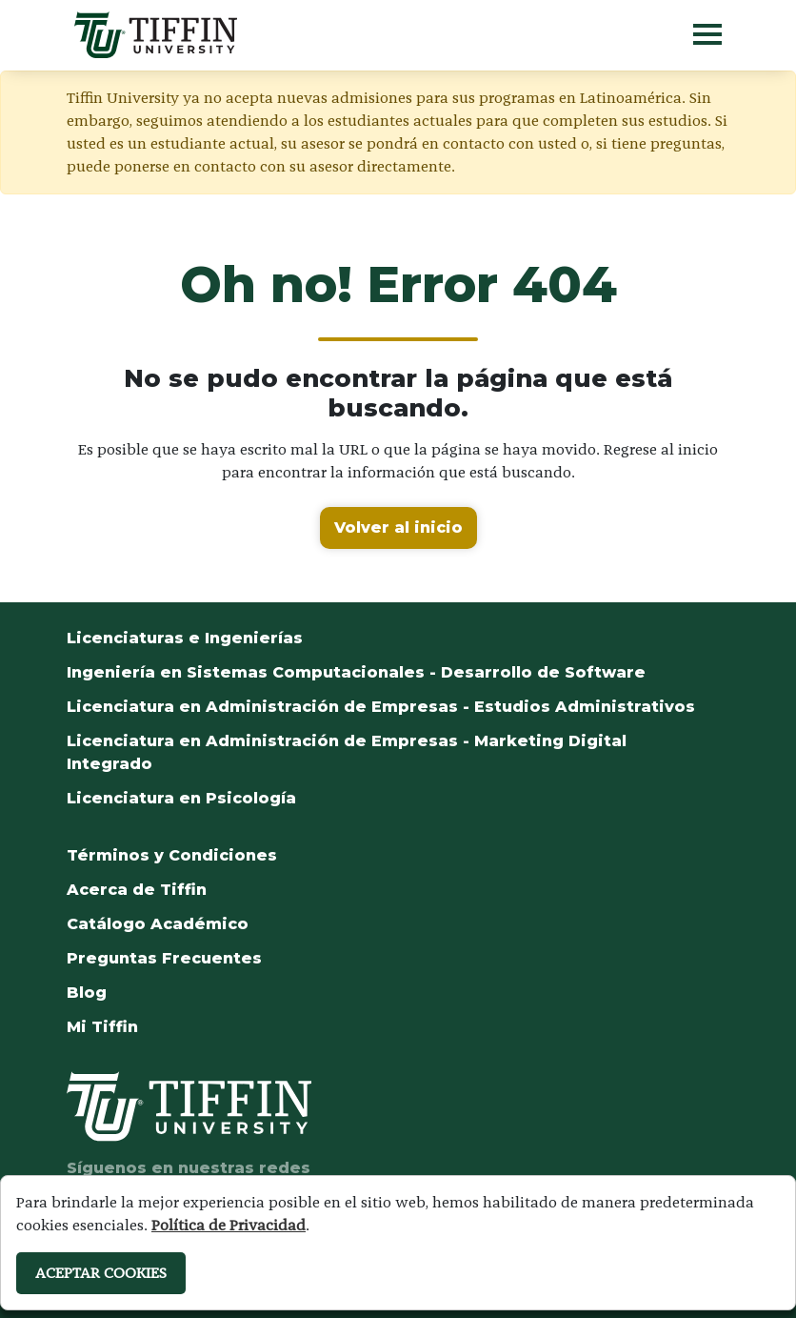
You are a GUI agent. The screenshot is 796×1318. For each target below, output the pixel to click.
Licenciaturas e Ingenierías (185, 638)
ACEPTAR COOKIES (101, 1273)
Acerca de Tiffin (137, 890)
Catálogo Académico (158, 924)
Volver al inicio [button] (398, 527)
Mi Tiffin (102, 1027)
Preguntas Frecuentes (164, 958)
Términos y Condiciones (172, 855)
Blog (87, 992)
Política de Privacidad (228, 1225)
